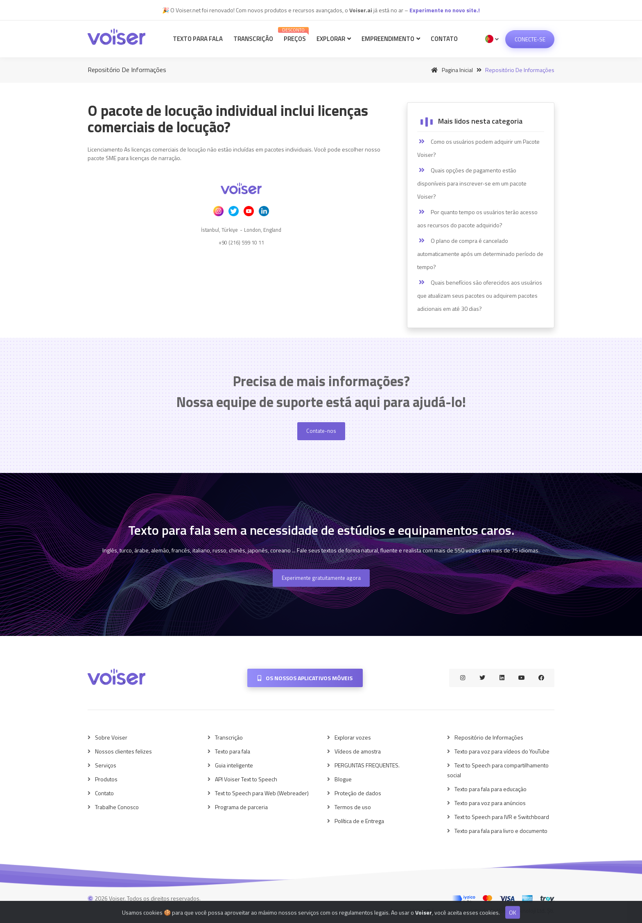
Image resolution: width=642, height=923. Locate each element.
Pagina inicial (450, 70)
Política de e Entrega (359, 821)
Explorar (333, 38)
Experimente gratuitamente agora (321, 578)
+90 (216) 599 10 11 (241, 242)
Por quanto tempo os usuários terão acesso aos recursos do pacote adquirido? (477, 218)
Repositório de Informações (488, 737)
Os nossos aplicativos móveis (305, 678)
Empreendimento (391, 38)
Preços (293, 35)
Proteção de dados (358, 793)
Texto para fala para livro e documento (500, 830)
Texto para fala (198, 38)
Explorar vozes (353, 737)
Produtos (106, 779)
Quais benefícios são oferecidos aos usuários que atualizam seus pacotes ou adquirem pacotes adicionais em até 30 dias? (479, 295)
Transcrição (253, 38)
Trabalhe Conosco (117, 807)
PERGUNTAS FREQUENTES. (367, 765)
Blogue (343, 779)
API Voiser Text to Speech (246, 779)
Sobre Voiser (111, 737)
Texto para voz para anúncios (490, 803)
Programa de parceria (241, 807)
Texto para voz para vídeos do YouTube (501, 751)
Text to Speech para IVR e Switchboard (501, 816)
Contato (444, 38)
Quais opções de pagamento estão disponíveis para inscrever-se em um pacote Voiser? (472, 183)
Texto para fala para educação (490, 789)
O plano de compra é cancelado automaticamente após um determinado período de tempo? (480, 253)
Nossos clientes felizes (123, 751)
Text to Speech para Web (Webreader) (262, 793)
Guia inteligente (234, 765)
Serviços (105, 765)
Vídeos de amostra (358, 751)
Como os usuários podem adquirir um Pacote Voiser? (478, 148)
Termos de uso (353, 807)
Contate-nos (321, 431)
